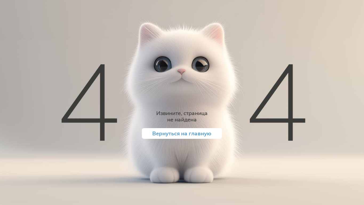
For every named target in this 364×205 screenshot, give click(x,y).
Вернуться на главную (181, 133)
